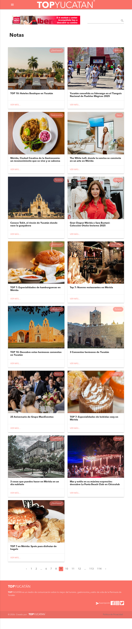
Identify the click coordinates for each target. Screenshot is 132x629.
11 (73, 579)
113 (91, 579)
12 (79, 579)
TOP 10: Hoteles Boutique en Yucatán (31, 95)
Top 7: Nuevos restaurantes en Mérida (91, 293)
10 (66, 579)
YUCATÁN (19, 597)
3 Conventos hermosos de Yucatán (89, 359)
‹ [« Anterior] (26, 579)
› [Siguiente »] (105, 579)
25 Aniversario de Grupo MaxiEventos (32, 425)
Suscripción (103, 614)
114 (99, 579)
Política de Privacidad (113, 625)
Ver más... (15, 106)
